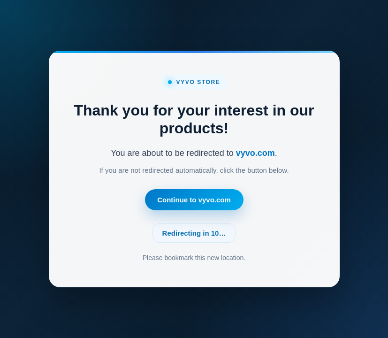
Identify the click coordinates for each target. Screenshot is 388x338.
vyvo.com (255, 153)
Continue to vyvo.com (194, 200)
